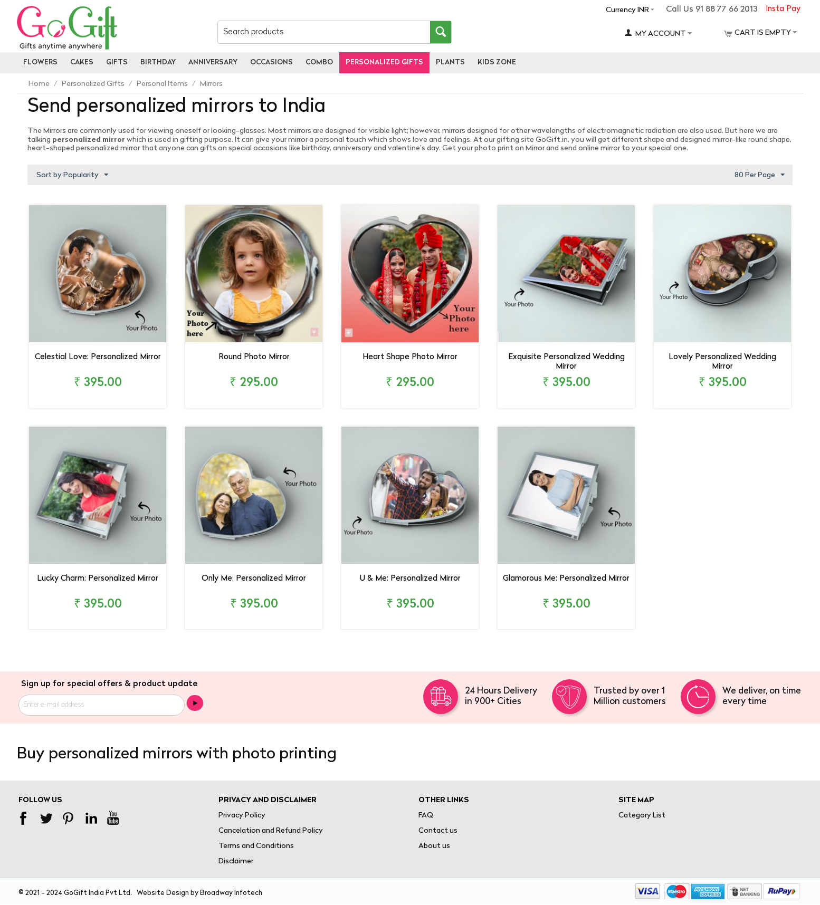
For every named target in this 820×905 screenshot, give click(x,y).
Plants (450, 62)
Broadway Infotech (231, 893)
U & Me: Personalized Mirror (410, 579)
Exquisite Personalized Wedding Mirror (566, 362)
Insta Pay (783, 9)
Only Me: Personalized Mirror (254, 579)
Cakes (81, 62)
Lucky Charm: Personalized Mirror (97, 579)
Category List (641, 816)
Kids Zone (497, 62)
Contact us (437, 831)
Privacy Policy (241, 816)
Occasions (271, 62)
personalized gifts (384, 62)
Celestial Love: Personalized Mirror (98, 357)
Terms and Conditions (256, 846)
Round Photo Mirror (254, 357)
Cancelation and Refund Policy (270, 831)
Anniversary (212, 62)
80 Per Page (760, 175)
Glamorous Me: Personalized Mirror (566, 579)
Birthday (158, 62)
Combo (319, 62)
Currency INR (627, 10)
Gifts (117, 62)
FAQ (425, 816)
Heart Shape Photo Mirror (410, 357)
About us (434, 846)
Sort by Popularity (72, 175)
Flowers (40, 62)
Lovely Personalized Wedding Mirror (722, 362)
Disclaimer (235, 861)
